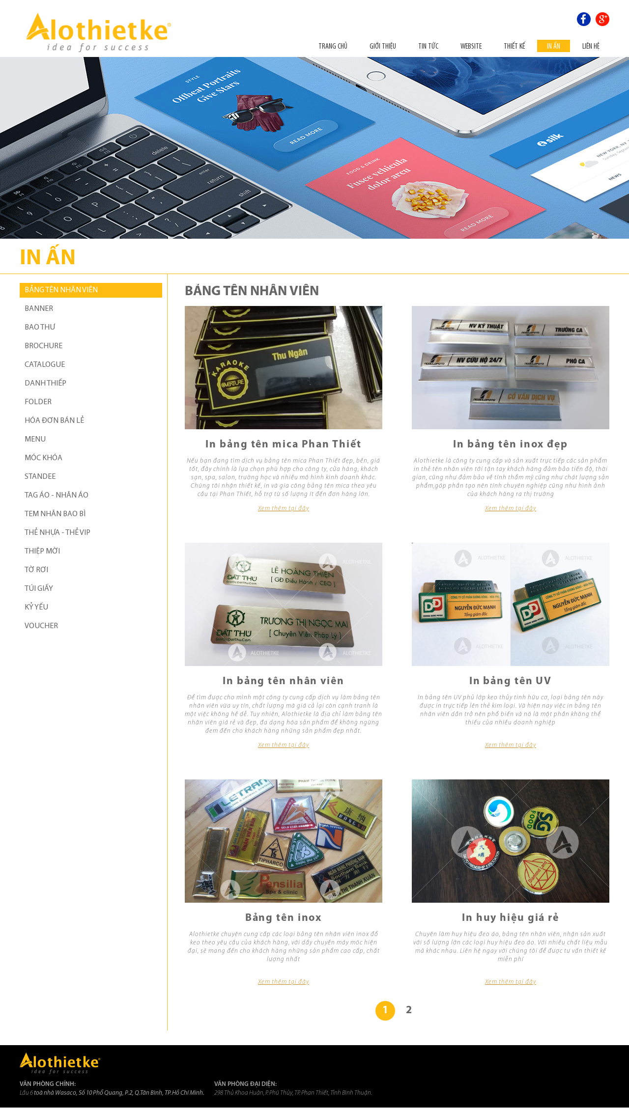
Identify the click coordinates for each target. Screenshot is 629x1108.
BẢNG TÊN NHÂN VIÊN (61, 290)
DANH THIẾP (45, 384)
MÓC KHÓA (43, 458)
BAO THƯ (40, 328)
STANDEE (40, 477)
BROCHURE (43, 346)
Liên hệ (591, 46)
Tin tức (428, 46)
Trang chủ (332, 46)
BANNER (39, 309)
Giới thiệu (383, 46)
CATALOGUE (45, 365)
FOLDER (38, 402)
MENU (35, 439)
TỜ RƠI (36, 570)
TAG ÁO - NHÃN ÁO (56, 495)
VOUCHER (41, 626)
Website (471, 46)
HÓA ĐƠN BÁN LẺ (54, 421)
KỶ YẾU (36, 607)
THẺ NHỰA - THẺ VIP (57, 533)
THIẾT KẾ (514, 46)
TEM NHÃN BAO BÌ (55, 514)
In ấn (553, 46)
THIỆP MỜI (42, 551)
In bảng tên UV (510, 681)
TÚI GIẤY (39, 589)
